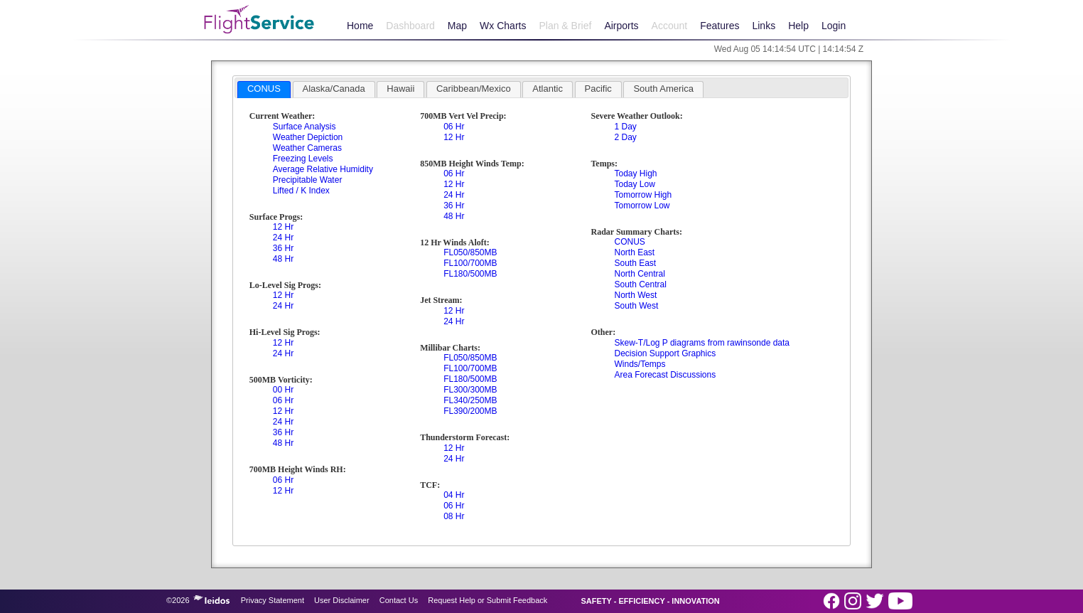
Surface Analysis (304, 127)
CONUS (629, 242)
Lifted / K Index (301, 191)
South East (635, 263)
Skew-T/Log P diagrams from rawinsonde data (702, 343)
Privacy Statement (272, 600)
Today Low (634, 184)
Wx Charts (503, 25)
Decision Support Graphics (665, 353)
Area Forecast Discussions (665, 375)
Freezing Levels (303, 159)
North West (635, 295)
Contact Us (398, 600)
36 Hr (283, 248)
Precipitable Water (308, 180)
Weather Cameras (307, 148)
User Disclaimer (342, 600)
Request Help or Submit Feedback (487, 600)
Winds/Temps (639, 364)
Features (719, 25)
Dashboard (410, 25)
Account (670, 25)
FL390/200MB (470, 411)
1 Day (625, 127)
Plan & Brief (565, 25)
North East (634, 252)
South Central (640, 284)
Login (833, 25)
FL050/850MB (470, 252)
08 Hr (453, 516)
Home (360, 25)
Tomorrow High (643, 195)
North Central (639, 274)
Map (457, 25)
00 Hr (283, 390)
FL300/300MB (470, 390)
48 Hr (283, 259)
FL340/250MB (470, 400)
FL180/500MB (470, 274)
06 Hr (283, 400)
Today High (635, 173)
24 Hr (283, 237)
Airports (621, 25)
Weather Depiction (308, 137)
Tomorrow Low (641, 205)
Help (798, 25)
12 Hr (283, 227)
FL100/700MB (470, 263)
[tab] (264, 89)
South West (636, 306)
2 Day (625, 137)
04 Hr (453, 495)
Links (763, 25)
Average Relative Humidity (323, 169)
